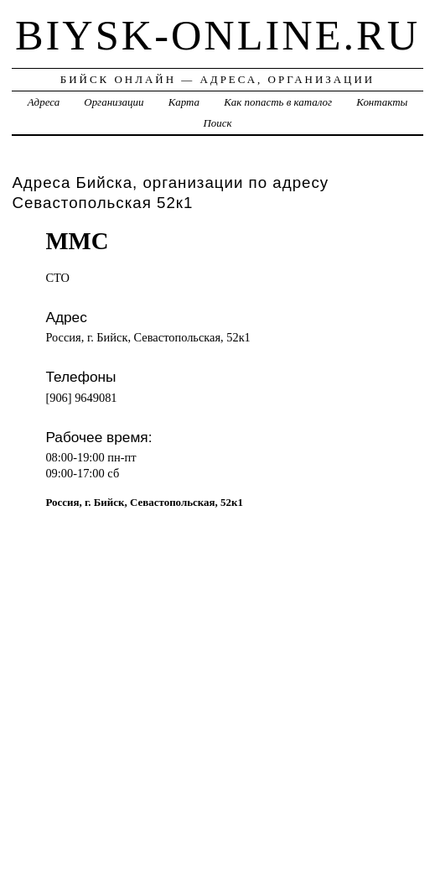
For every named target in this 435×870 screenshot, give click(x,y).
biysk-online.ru (217, 35)
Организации (113, 102)
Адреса (44, 102)
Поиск (217, 123)
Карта (183, 102)
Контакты (381, 102)
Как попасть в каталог (278, 102)
